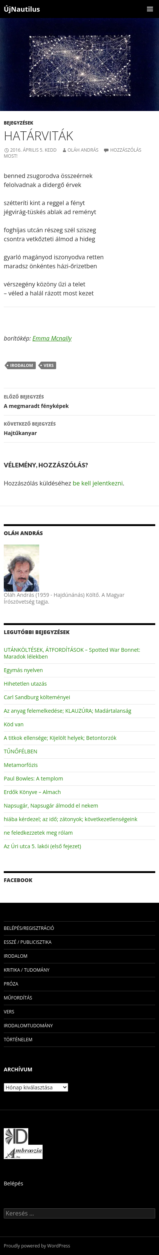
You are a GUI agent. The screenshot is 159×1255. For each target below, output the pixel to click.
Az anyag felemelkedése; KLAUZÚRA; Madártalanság (67, 710)
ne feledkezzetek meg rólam (38, 832)
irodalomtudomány (28, 1025)
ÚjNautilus (22, 9)
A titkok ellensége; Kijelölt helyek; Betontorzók (60, 737)
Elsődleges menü (150, 9)
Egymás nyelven (23, 670)
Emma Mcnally (52, 338)
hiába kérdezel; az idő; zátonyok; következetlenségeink (70, 819)
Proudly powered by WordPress (37, 1246)
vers (49, 365)
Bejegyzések (18, 123)
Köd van (14, 724)
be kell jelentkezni (98, 483)
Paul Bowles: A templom (33, 778)
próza (11, 984)
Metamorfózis (21, 764)
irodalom (21, 365)
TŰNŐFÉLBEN (20, 751)
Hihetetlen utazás (25, 683)
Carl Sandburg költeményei (37, 697)
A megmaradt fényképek (79, 400)
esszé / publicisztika (28, 942)
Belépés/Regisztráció (29, 928)
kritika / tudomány (26, 970)
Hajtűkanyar (79, 428)
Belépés (13, 1183)
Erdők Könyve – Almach (32, 792)
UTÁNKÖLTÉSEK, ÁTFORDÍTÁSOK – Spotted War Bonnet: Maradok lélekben (72, 653)
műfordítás (18, 998)
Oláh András (82, 150)
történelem (18, 1039)
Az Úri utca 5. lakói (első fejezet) (42, 846)
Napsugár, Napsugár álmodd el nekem (51, 805)
